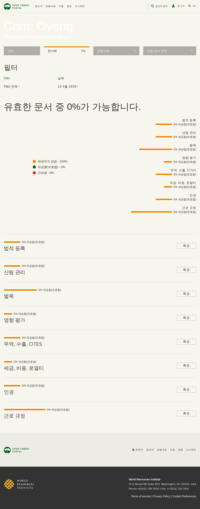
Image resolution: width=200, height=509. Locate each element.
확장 (186, 245)
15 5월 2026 (67, 86)
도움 (61, 6)
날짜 (61, 78)
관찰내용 (51, 6)
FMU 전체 (11, 86)
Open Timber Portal (16, 6)
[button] (39, 6)
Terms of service (141, 496)
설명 (69, 6)
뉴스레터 (80, 6)
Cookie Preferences (184, 496)
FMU (7, 78)
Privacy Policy (161, 496)
